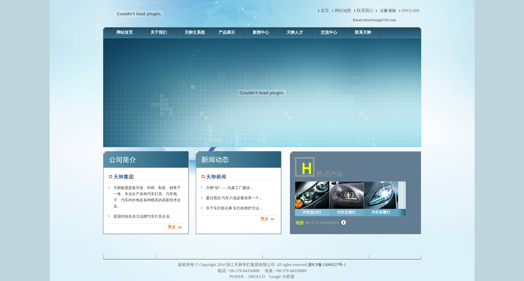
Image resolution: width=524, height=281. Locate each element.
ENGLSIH (410, 10)
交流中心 (329, 32)
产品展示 (227, 32)
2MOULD (256, 276)
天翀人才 (295, 32)
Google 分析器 (281, 276)
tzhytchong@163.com (379, 20)
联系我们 (365, 10)
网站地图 (343, 10)
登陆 (392, 11)
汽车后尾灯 (346, 212)
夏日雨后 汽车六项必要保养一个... (234, 198)
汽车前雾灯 (380, 212)
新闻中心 (261, 32)
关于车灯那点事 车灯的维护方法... (234, 208)
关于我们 (158, 32)
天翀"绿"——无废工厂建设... (229, 188)
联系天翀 (363, 32)
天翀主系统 (195, 32)
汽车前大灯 (312, 212)
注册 (383, 11)
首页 (325, 10)
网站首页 (124, 32)
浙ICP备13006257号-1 (327, 264)
